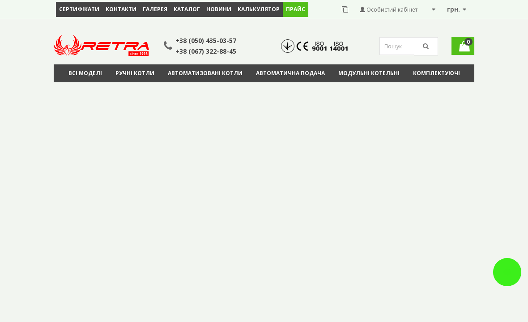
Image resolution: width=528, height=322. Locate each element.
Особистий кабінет (388, 9)
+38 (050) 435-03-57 (205, 40)
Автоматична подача (290, 73)
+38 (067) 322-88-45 (205, 51)
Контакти (121, 9)
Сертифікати (79, 9)
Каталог (187, 9)
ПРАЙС (295, 9)
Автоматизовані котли (205, 73)
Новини (218, 9)
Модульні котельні (369, 73)
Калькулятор (259, 9)
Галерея (155, 9)
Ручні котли (134, 73)
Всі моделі (85, 73)
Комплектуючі (436, 73)
